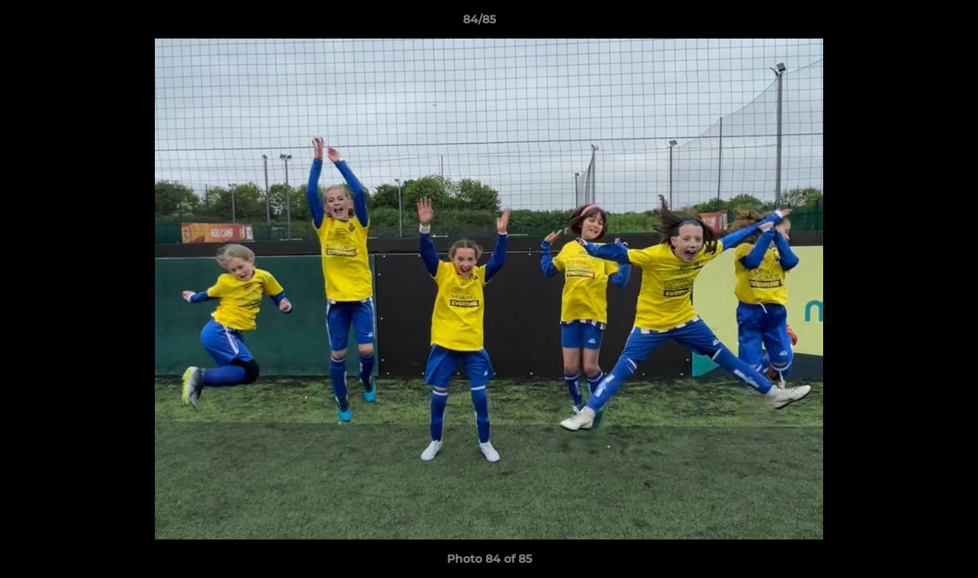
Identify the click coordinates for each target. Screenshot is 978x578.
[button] (910, 23)
